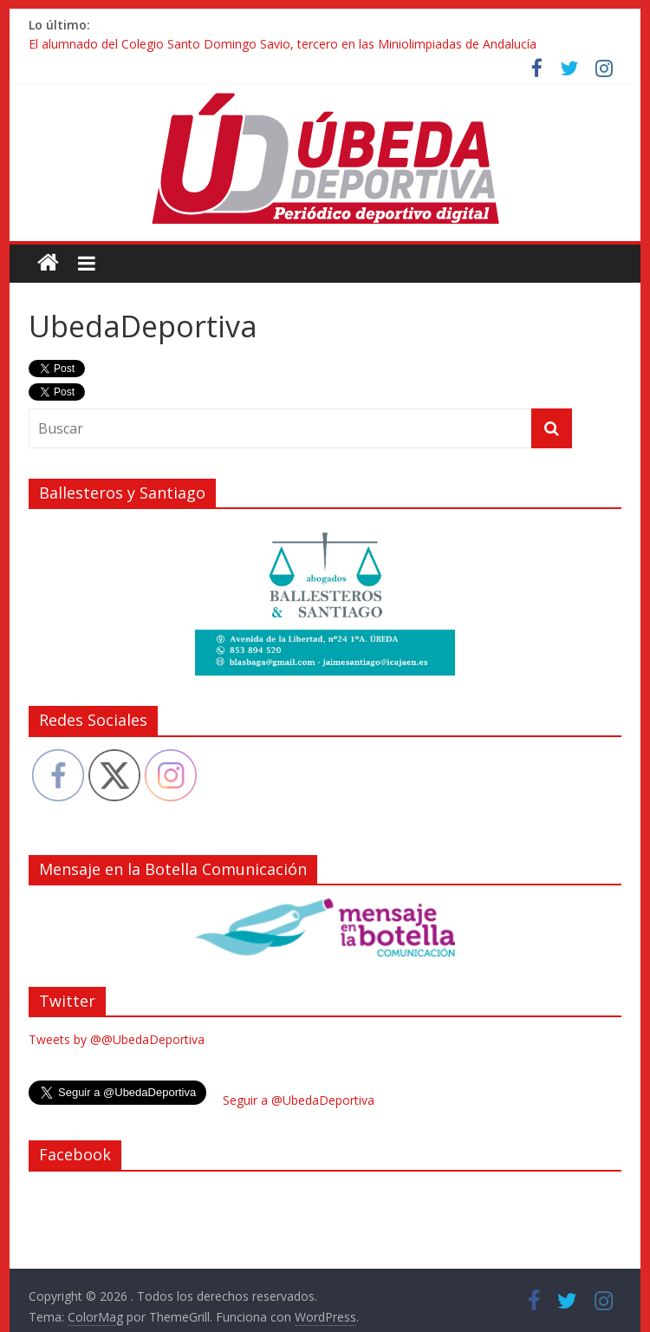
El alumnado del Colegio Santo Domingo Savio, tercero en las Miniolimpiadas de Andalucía (282, 44)
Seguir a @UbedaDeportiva (298, 1100)
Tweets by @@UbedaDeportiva (117, 1039)
